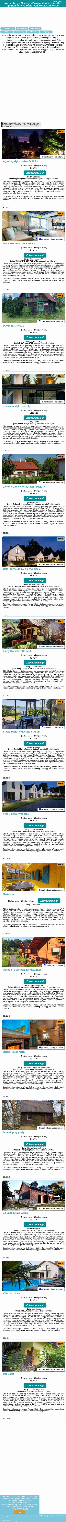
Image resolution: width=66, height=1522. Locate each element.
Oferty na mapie (22, 28)
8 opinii (40, 1437)
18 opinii (49, 604)
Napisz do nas (60, 1516)
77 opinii (50, 1019)
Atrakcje (33, 32)
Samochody (20, 32)
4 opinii (46, 435)
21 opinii (44, 352)
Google (6, 1498)
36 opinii (49, 772)
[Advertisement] (33, 87)
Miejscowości (35, 28)
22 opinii (45, 857)
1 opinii (45, 1271)
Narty (60, 131)
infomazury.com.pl (58, 1)
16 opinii (46, 689)
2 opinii (48, 267)
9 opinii (48, 182)
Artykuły (46, 32)
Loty (6, 32)
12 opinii (44, 1187)
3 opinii (50, 519)
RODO (25, 1509)
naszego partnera (53, 371)
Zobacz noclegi (35, 176)
